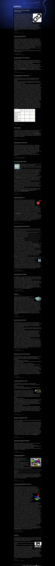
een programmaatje (23, 68)
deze (28, 285)
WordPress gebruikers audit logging (20, 274)
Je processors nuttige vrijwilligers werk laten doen (22, 484)
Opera (18, 349)
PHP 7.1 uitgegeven (17, 127)
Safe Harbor (23, 157)
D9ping (17, 6)
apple (16, 436)
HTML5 (16, 349)
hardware (17, 451)
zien (32, 447)
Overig (17, 54)
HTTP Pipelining (18, 177)
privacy (17, 157)
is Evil (36, 133)
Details (15, 50)
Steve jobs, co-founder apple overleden (20, 417)
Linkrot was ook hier (17, 11)
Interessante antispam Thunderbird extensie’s (22, 226)
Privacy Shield (20, 157)
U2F (17, 123)
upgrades (17, 53)
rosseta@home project (17, 528)
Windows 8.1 (16, 294)
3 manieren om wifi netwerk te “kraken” (21, 380)
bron (23, 409)
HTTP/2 (16, 193)
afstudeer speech (35, 434)
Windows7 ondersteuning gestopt (20, 36)
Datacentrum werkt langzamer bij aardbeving (21, 440)
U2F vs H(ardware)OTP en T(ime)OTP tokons (21, 75)
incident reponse (17, 376)
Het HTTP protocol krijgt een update (20, 161)
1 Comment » (20, 194)
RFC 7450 (26, 191)
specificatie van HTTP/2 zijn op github (27, 190)
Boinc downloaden (34, 527)
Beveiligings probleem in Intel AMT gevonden (22, 57)
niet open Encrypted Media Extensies (22, 311)
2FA (16, 123)
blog (16, 559)
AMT (16, 71)
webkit (20, 349)
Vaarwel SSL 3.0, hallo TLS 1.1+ (19, 197)
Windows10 (19, 53)
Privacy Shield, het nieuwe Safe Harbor (20, 142)
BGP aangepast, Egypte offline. (19, 455)
